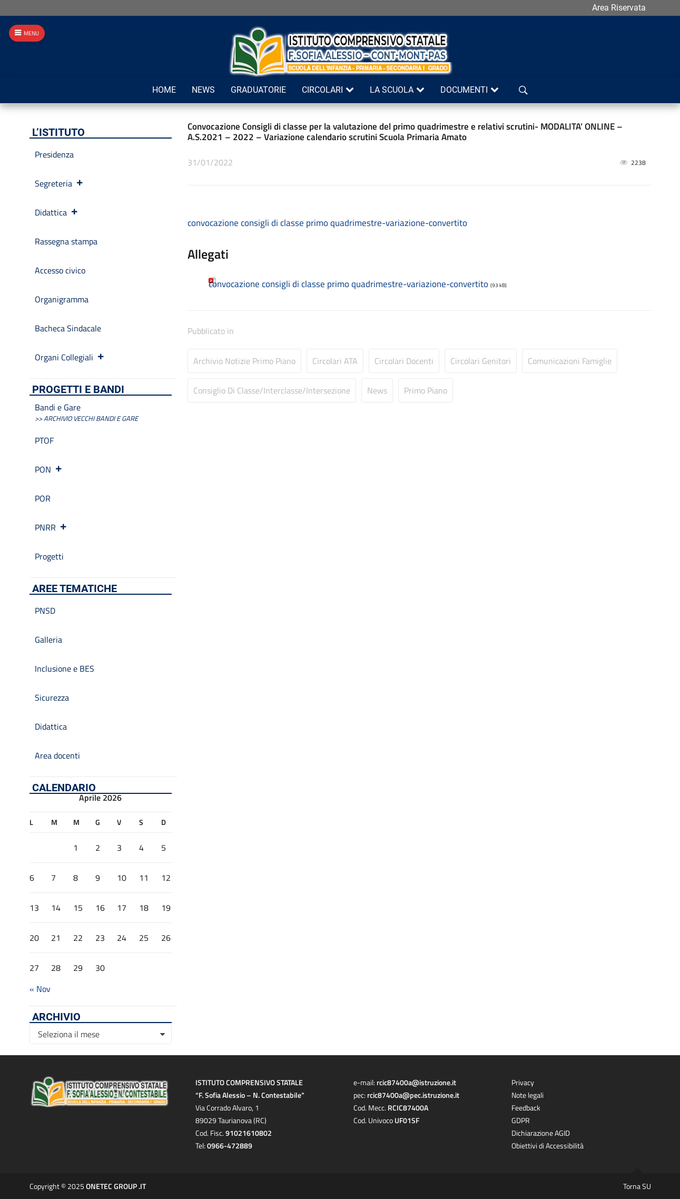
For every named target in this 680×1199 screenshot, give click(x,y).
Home (164, 90)
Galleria (48, 639)
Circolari (322, 90)
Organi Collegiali (70, 357)
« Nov (40, 988)
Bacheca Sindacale (68, 328)
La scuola (391, 90)
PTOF (44, 440)
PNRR (51, 527)
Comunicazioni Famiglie (570, 361)
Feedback (525, 1107)
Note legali (527, 1094)
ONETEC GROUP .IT (116, 1186)
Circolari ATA (335, 361)
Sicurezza (52, 697)
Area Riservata (619, 8)
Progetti (49, 556)
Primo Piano (425, 390)
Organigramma (61, 299)
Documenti (464, 90)
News (203, 90)
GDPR (520, 1120)
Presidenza (54, 154)
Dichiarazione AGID (540, 1132)
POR (43, 498)
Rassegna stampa (66, 241)
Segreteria (59, 183)
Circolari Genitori (480, 361)
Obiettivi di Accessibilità (547, 1145)
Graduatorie (258, 90)
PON (49, 469)
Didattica (56, 212)
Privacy (522, 1082)
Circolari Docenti (404, 361)
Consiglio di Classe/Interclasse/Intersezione (271, 390)
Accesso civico (60, 270)
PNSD (45, 610)
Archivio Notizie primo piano (244, 361)
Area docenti (57, 755)
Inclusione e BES (64, 668)
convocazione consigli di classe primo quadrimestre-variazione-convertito (327, 223)
